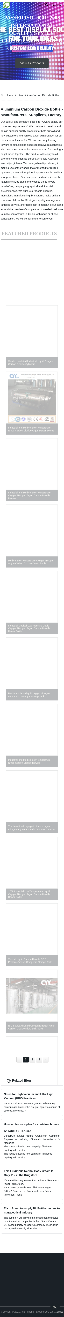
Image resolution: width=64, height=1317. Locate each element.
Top (55, 1306)
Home (9, 95)
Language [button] (56, 5)
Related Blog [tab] (19, 1081)
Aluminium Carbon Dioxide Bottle (39, 95)
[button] (40, 5)
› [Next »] (45, 1059)
